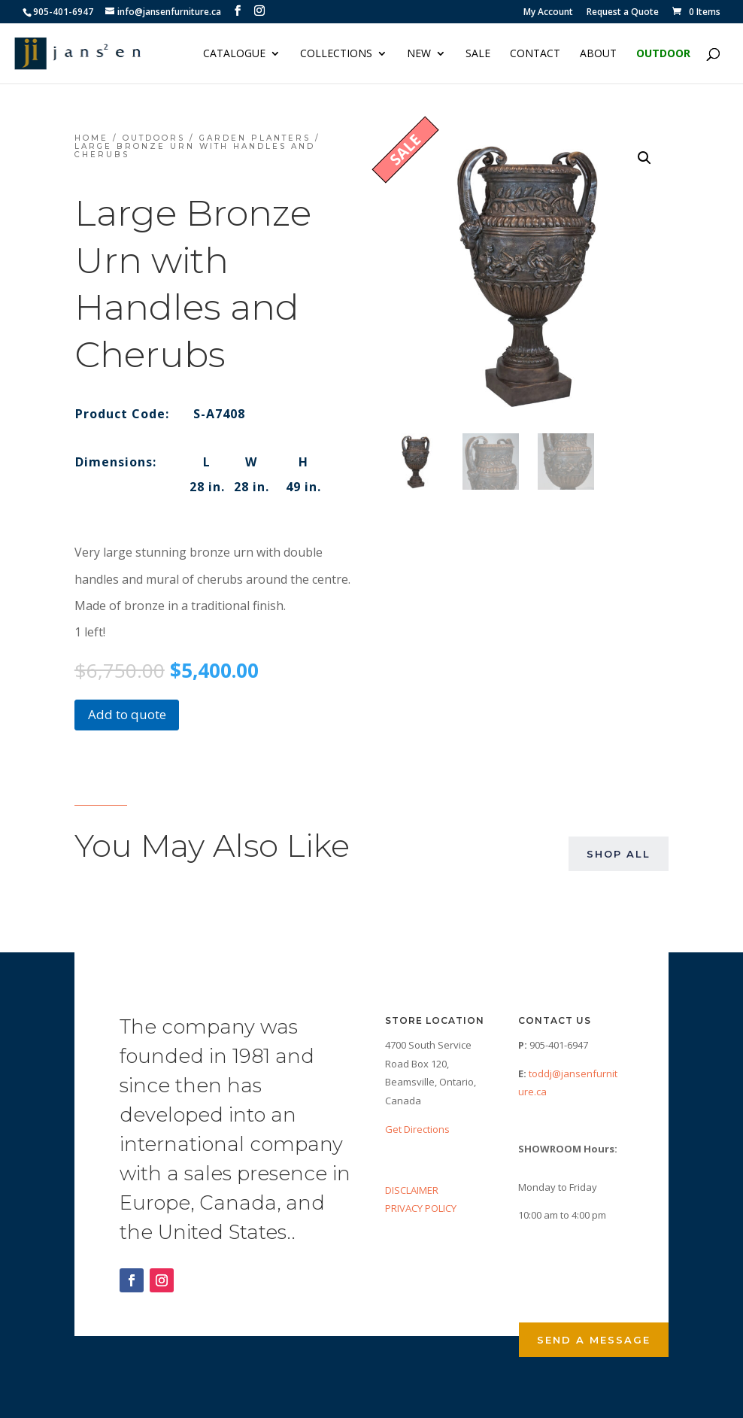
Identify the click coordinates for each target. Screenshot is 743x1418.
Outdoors (154, 138)
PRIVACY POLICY (420, 1208)
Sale (478, 54)
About (598, 54)
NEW (419, 54)
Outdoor (663, 54)
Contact (535, 54)
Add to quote (127, 714)
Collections (336, 54)
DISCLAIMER (411, 1190)
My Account (548, 13)
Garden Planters (255, 138)
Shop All (619, 854)
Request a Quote (623, 13)
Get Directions (417, 1129)
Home (91, 138)
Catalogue (234, 54)
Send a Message (594, 1340)
